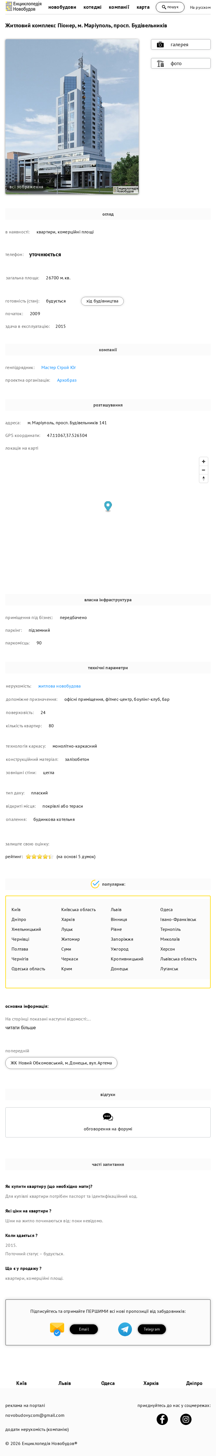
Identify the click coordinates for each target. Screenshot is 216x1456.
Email (84, 1329)
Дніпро (19, 919)
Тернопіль (170, 929)
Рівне (116, 929)
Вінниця (119, 919)
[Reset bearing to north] (203, 478)
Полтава (20, 949)
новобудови (62, 7)
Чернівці (20, 939)
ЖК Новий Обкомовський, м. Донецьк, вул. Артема (61, 1063)
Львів (116, 909)
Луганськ (169, 968)
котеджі (93, 7)
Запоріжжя (122, 939)
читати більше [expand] (20, 1027)
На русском (200, 7)
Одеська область (28, 968)
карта (143, 7)
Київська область (78, 909)
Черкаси (69, 959)
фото (169, 63)
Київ (16, 909)
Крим (66, 968)
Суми (66, 949)
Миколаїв (170, 939)
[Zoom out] (203, 470)
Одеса (166, 909)
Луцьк (67, 929)
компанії (119, 7)
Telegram (152, 1329)
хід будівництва (102, 301)
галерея (172, 44)
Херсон (167, 949)
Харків (68, 919)
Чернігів (20, 959)
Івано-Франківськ (178, 919)
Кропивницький (127, 959)
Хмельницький (26, 929)
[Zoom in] (203, 461)
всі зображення (27, 186)
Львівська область (178, 959)
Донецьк (119, 968)
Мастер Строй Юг (58, 367)
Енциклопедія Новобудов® (50, 1443)
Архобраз (67, 380)
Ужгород (120, 949)
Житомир (70, 939)
